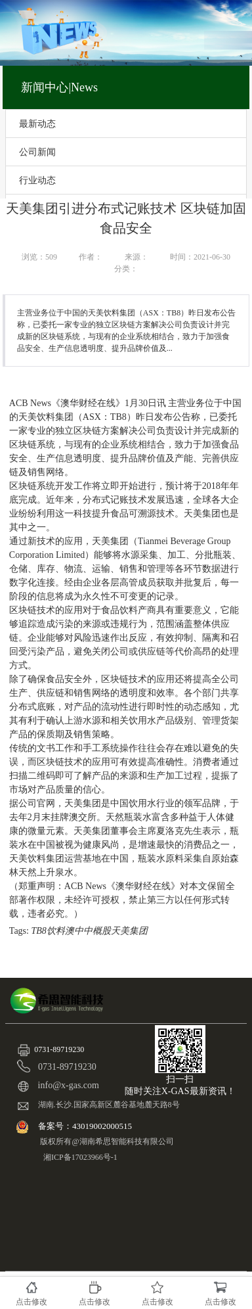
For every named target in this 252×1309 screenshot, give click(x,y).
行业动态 (37, 180)
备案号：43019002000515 (86, 1126)
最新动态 (37, 123)
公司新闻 (37, 152)
